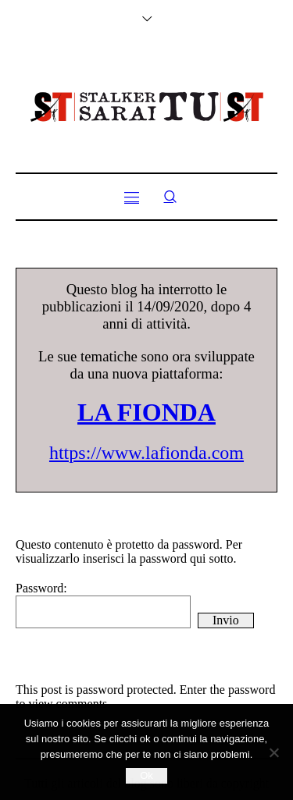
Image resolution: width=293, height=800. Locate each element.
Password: (103, 604)
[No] (273, 752)
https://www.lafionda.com (146, 453)
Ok (146, 775)
